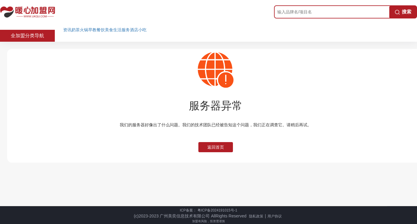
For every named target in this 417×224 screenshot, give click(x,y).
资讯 (67, 29)
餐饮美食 (105, 29)
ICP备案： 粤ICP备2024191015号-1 (208, 210)
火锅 (84, 29)
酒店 (134, 29)
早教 (92, 29)
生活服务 (121, 29)
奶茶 (75, 29)
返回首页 (215, 147)
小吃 (142, 29)
